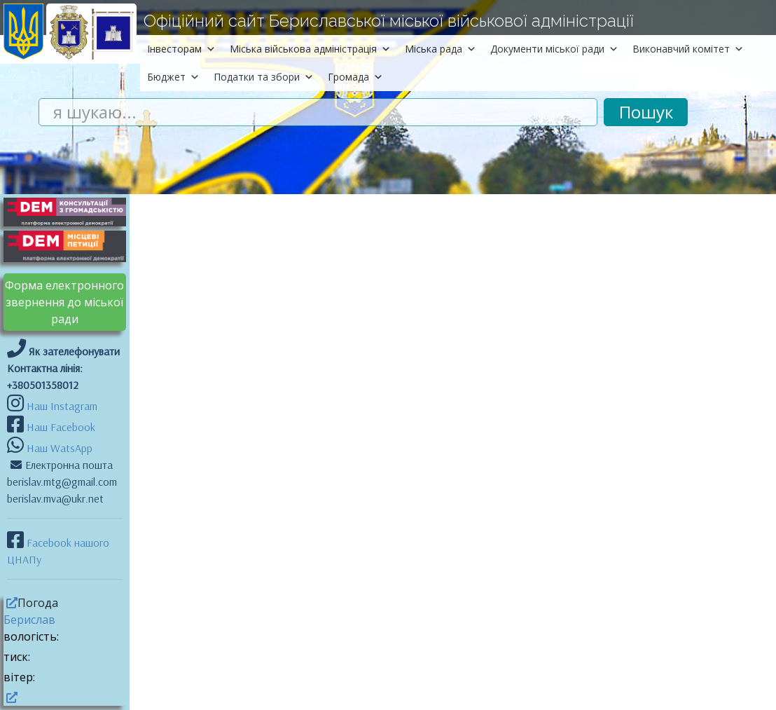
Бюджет (173, 76)
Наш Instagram (62, 406)
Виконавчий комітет (688, 48)
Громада (355, 76)
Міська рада (440, 48)
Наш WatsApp (58, 448)
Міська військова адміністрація (310, 48)
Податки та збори (264, 76)
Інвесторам (181, 48)
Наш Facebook (59, 427)
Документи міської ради (554, 48)
